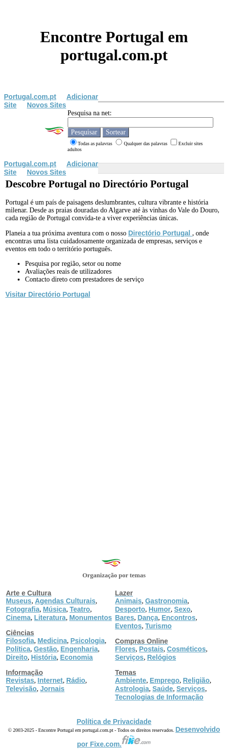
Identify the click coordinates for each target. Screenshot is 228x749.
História (43, 657)
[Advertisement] (114, 419)
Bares (124, 617)
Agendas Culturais (65, 601)
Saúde (162, 689)
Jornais (52, 689)
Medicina (52, 641)
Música (54, 609)
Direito (16, 657)
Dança (147, 617)
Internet (50, 680)
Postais (151, 649)
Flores (125, 649)
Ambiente (131, 680)
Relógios (161, 657)
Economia (76, 657)
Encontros (178, 617)
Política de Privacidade (114, 721)
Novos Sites (46, 105)
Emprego (164, 680)
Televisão (21, 689)
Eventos (128, 626)
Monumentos (90, 617)
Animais (128, 601)
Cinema (18, 617)
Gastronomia (166, 601)
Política (18, 649)
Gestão (45, 649)
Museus (18, 601)
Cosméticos (186, 649)
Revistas (20, 680)
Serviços (129, 657)
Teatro (80, 609)
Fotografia (22, 609)
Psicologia (87, 641)
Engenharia (79, 649)
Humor (160, 609)
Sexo (182, 609)
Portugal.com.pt (30, 97)
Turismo (158, 626)
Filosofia (20, 641)
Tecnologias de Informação (159, 697)
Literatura (50, 617)
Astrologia (132, 689)
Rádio (75, 680)
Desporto (130, 609)
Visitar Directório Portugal (47, 294)
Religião (196, 680)
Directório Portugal (160, 233)
